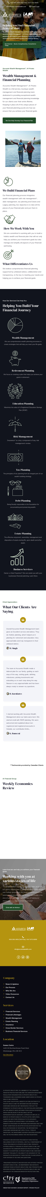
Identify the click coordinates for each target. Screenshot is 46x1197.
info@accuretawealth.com (17, 6)
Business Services (23, 569)
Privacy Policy (34, 1188)
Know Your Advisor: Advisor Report (15, 1188)
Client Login (35, 6)
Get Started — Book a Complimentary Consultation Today (20, 44)
